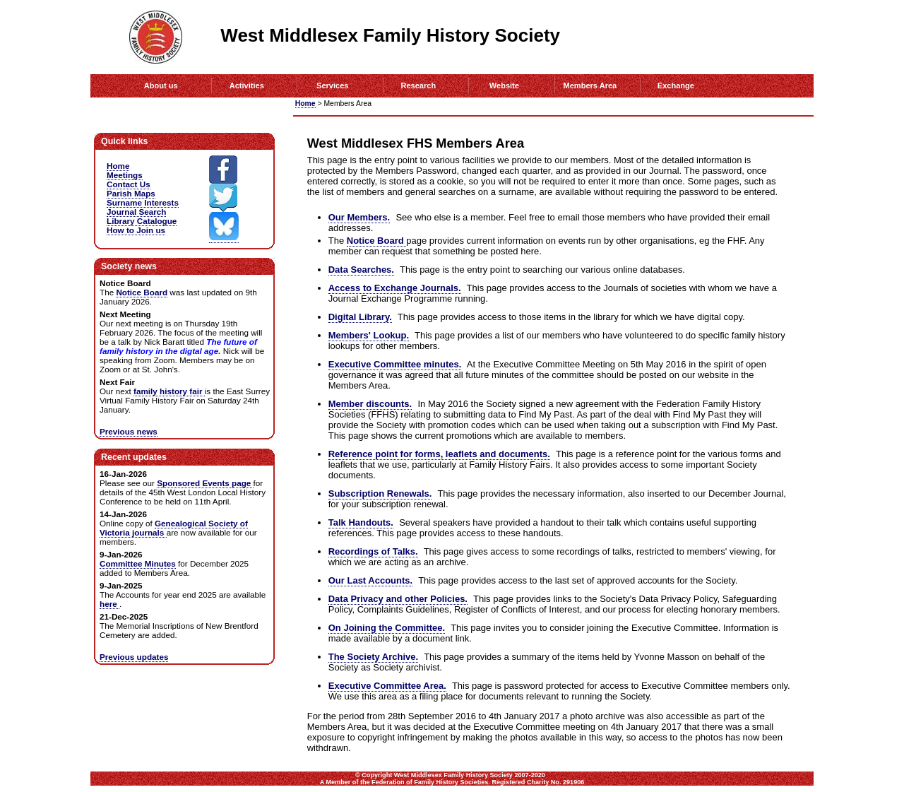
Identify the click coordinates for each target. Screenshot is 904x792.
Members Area (590, 85)
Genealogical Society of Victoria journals (174, 528)
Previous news (128, 431)
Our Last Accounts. (370, 580)
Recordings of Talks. (373, 551)
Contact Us (128, 184)
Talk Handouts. (360, 522)
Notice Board (377, 240)
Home (305, 103)
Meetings (125, 174)
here (109, 603)
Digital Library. (360, 317)
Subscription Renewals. (380, 493)
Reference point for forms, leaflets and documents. (439, 454)
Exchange (676, 85)
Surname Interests (143, 202)
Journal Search (136, 211)
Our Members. (359, 217)
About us (161, 85)
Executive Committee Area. (387, 685)
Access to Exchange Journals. (394, 288)
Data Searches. (361, 269)
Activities (247, 85)
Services (332, 85)
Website (504, 85)
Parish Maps (131, 193)
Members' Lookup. (368, 335)
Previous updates (134, 656)
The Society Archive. (373, 656)
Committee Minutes (138, 563)
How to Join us (136, 230)
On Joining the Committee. (386, 627)
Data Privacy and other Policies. (398, 598)
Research (418, 85)
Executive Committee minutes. (395, 364)
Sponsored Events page (205, 482)
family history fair (169, 391)
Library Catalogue (142, 220)
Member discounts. (370, 403)
